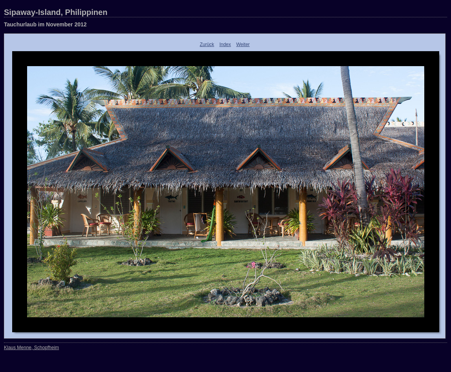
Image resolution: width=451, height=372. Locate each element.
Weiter (242, 44)
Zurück (207, 44)
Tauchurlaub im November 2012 (45, 24)
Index (225, 44)
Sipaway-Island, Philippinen (55, 12)
